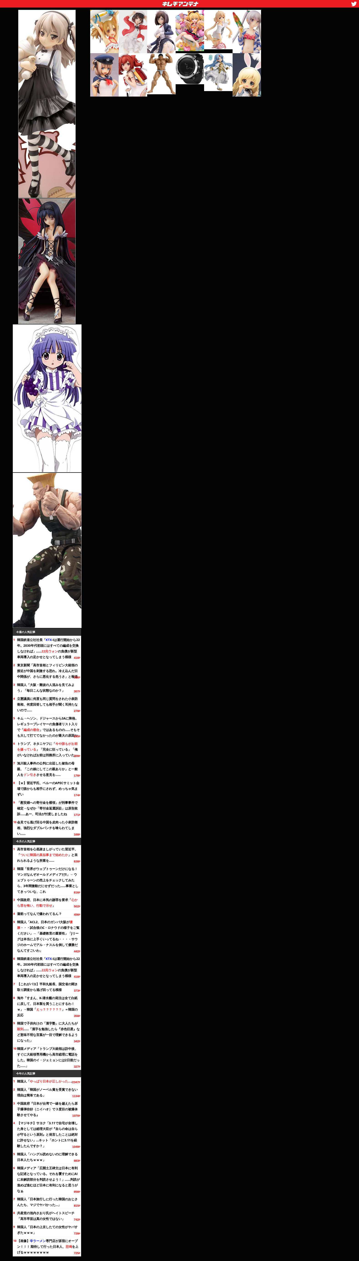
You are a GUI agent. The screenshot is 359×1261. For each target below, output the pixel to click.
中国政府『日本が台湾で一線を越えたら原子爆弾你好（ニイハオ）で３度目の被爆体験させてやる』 (47, 1109)
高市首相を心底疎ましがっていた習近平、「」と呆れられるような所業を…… (47, 855)
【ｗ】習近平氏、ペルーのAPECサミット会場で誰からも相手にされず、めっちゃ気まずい (48, 788)
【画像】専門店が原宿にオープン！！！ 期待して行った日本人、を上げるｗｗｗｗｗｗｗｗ (48, 1246)
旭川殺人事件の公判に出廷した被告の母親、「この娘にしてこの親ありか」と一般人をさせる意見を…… (47, 769)
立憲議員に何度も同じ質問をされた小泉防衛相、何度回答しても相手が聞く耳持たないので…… (47, 704)
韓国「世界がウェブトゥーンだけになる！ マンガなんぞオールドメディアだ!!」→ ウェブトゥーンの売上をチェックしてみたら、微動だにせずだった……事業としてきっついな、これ (48, 880)
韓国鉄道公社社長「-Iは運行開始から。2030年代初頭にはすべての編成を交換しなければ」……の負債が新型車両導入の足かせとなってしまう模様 (48, 648)
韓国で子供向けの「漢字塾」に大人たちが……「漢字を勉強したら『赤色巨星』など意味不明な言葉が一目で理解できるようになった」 (48, 1032)
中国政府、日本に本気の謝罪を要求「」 (47, 903)
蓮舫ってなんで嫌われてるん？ (39, 914)
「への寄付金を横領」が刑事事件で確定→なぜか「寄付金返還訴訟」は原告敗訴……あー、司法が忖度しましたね (47, 808)
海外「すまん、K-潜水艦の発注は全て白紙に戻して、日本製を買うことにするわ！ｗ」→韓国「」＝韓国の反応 (47, 1006)
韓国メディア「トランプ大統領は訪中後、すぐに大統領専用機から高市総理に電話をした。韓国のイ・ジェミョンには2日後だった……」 (48, 1057)
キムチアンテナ (147, 2)
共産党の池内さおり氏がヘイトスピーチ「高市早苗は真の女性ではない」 (45, 1216)
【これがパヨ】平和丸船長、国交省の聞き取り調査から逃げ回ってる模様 (47, 987)
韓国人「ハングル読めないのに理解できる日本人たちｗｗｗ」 (47, 1157)
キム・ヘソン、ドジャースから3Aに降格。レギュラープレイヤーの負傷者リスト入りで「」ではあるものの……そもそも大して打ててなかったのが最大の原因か (48, 727)
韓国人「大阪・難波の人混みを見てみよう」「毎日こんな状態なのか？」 (45, 688)
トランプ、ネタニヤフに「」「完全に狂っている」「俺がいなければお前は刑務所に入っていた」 (47, 749)
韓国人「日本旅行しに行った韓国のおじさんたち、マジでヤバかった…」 (47, 1202)
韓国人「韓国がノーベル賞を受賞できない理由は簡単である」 (47, 1092)
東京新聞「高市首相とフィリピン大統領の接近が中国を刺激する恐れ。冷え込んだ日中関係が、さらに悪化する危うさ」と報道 (47, 671)
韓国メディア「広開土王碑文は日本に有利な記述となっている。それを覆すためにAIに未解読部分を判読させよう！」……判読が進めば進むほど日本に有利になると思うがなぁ (48, 1179)
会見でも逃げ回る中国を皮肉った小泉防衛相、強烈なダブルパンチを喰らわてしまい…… (47, 828)
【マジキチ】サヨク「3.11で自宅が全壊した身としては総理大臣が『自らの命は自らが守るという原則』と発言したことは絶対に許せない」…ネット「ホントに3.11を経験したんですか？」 (47, 1134)
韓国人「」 (45, 1081)
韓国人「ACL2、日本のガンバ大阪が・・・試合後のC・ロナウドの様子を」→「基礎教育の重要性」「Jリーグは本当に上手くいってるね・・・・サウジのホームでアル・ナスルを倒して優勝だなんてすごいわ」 (48, 936)
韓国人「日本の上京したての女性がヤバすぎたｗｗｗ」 (47, 1230)
